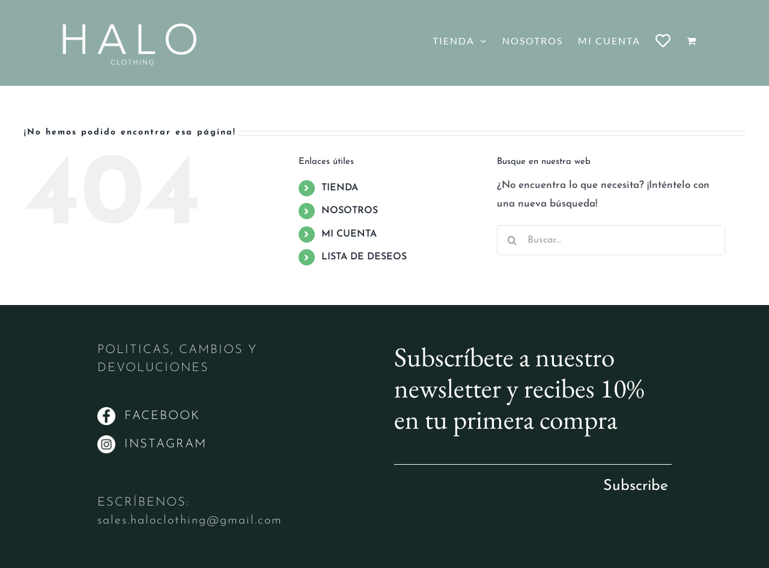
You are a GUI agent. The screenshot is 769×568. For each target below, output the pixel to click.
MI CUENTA (349, 234)
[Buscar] (512, 240)
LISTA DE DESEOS (364, 257)
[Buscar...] (611, 240)
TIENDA (339, 188)
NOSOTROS (349, 211)
